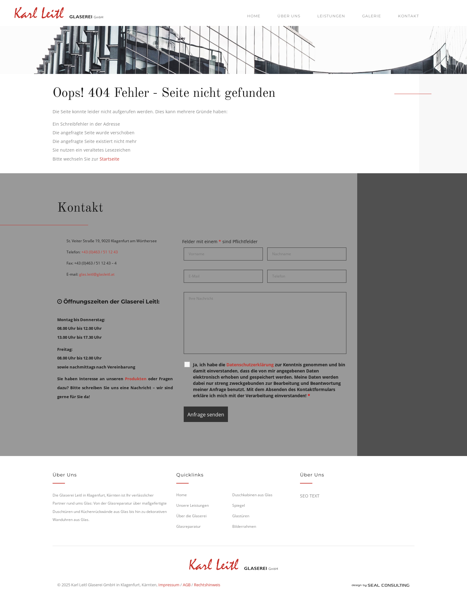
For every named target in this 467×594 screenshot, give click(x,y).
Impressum (168, 585)
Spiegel (238, 505)
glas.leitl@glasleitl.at (96, 274)
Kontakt (408, 16)
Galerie (371, 16)
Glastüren (240, 516)
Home (253, 16)
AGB (187, 585)
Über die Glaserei (191, 516)
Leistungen (331, 16)
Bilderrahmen (244, 526)
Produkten (136, 378)
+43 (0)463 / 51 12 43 (99, 252)
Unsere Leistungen (192, 505)
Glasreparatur (188, 526)
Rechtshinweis (207, 585)
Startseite (109, 159)
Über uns (288, 16)
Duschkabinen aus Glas (252, 494)
